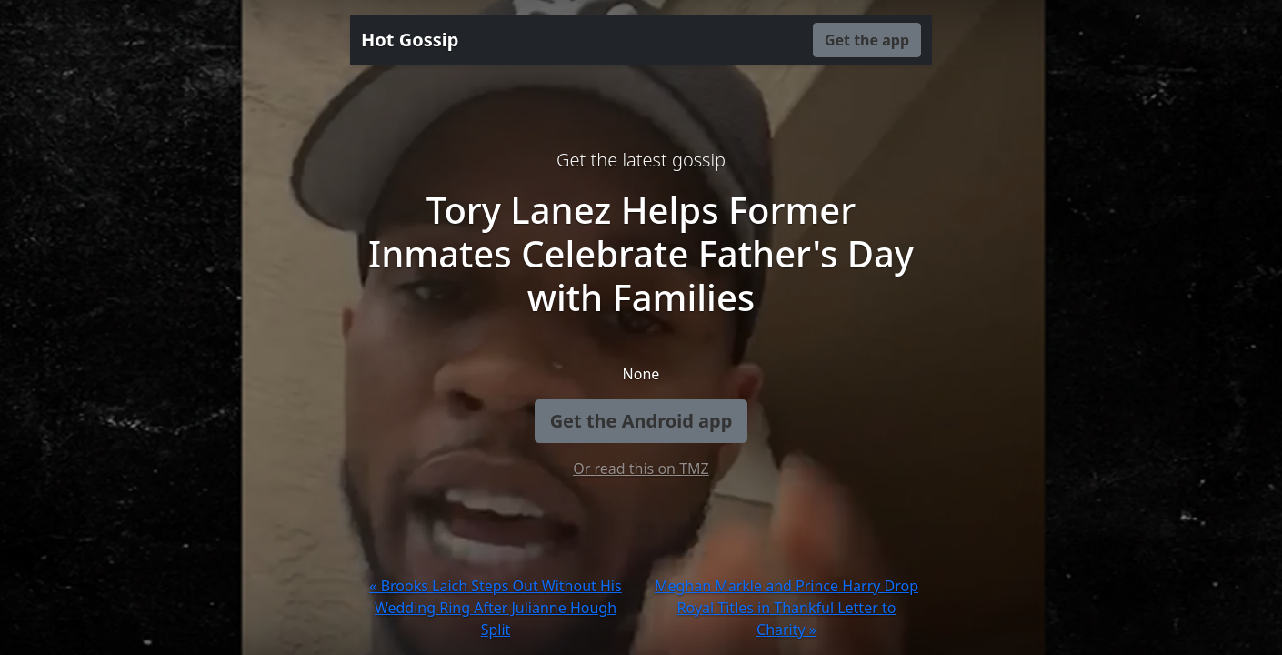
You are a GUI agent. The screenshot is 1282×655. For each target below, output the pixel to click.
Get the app (867, 40)
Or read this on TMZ (640, 468)
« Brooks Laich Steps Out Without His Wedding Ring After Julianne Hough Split (495, 608)
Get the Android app (641, 420)
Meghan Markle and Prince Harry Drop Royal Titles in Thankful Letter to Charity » (786, 608)
